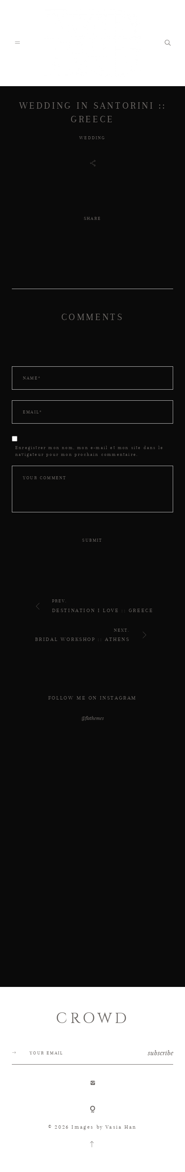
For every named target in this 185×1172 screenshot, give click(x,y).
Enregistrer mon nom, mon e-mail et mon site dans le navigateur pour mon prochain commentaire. (89, 451)
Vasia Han (120, 1127)
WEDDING (92, 138)
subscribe (160, 1052)
